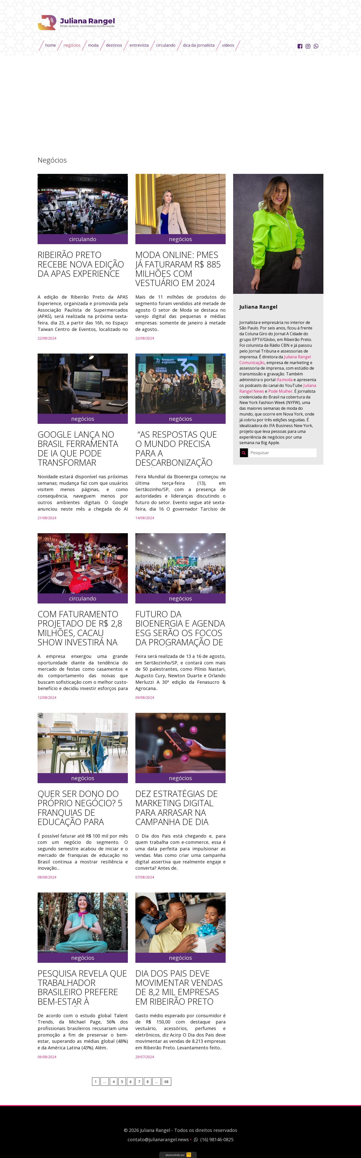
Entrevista (139, 45)
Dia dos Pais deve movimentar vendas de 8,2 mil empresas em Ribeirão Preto (179, 987)
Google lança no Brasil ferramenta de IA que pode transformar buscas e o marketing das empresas (78, 463)
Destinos (114, 45)
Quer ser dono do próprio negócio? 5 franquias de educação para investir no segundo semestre (80, 817)
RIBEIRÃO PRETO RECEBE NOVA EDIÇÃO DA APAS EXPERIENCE (81, 264)
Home (50, 45)
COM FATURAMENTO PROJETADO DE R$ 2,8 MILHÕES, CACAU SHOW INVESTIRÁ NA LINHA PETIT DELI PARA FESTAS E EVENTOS (82, 637)
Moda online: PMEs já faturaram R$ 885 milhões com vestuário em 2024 (178, 269)
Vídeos (228, 45)
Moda (93, 45)
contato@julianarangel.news (158, 1139)
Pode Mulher (280, 391)
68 (166, 1081)
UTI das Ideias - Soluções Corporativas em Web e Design (178, 1155)
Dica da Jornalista (199, 45)
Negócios (71, 45)
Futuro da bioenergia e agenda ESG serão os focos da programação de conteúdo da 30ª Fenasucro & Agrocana (180, 642)
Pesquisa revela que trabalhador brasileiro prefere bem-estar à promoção (82, 992)
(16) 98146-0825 (213, 1139)
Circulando (165, 45)
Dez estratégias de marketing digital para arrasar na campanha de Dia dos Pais (176, 812)
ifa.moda (285, 379)
